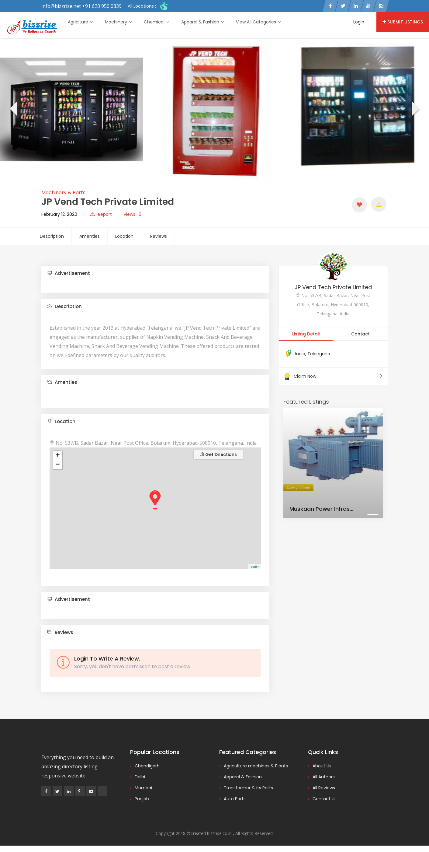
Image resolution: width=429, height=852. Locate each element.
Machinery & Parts (63, 192)
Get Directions (218, 454)
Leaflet (254, 567)
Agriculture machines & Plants (256, 766)
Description (52, 236)
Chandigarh (147, 766)
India (300, 354)
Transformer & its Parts (248, 788)
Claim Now (333, 376)
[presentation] (13, 109)
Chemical (156, 22)
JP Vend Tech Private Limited (333, 287)
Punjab (142, 799)
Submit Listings (402, 22)
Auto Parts (235, 799)
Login (358, 22)
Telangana (318, 354)
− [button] (58, 464)
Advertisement (68, 273)
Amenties (89, 236)
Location (124, 236)
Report (101, 214)
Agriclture (80, 22)
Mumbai (143, 788)
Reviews (158, 236)
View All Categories (258, 22)
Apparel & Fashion (202, 22)
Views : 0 (132, 214)
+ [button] (58, 455)
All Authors (324, 777)
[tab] (155, 273)
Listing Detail (306, 334)
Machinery (118, 22)
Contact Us (325, 799)
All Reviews (324, 788)
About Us (322, 766)
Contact (360, 334)
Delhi (140, 777)
